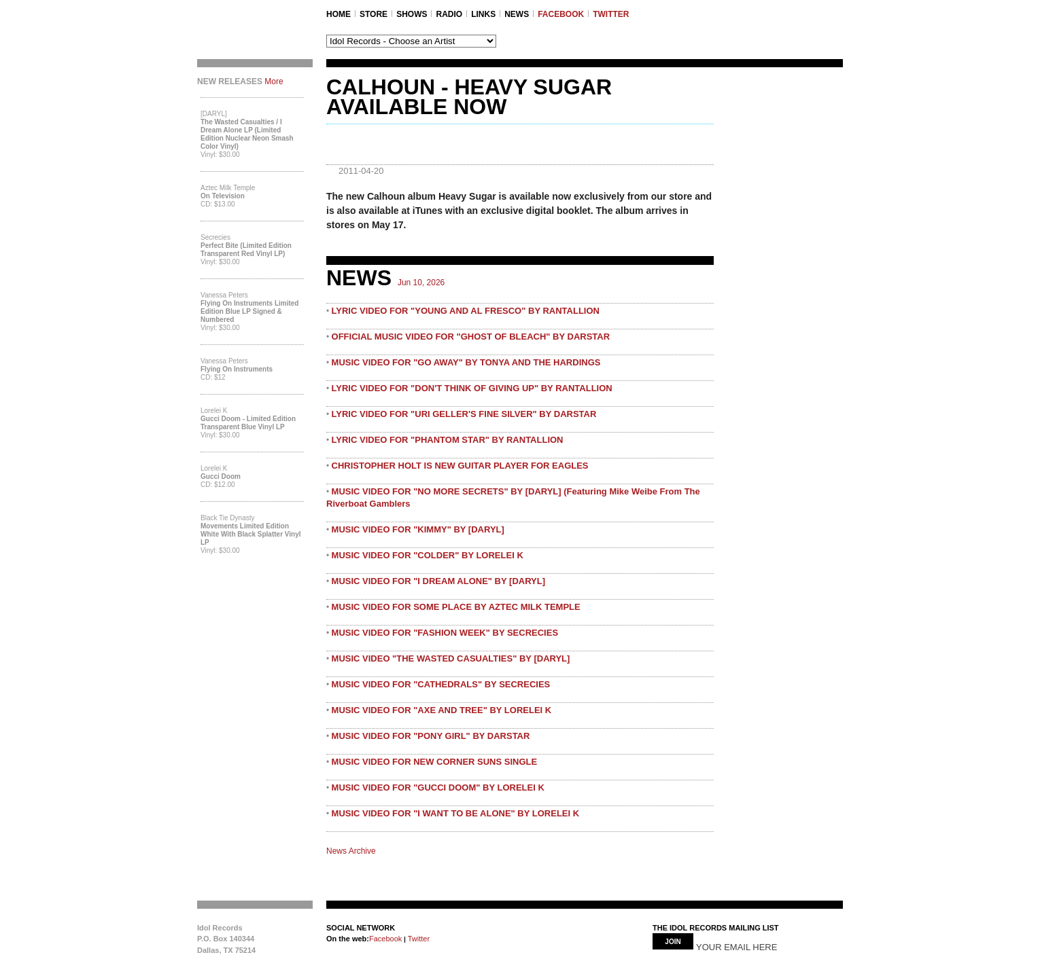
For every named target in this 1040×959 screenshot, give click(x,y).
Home (338, 14)
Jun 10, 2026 (421, 282)
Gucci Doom (221, 476)
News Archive (351, 851)
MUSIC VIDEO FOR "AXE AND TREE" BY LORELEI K (442, 710)
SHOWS (411, 14)
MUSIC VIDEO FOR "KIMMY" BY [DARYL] (418, 529)
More (273, 81)
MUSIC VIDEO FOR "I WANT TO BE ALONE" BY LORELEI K (456, 813)
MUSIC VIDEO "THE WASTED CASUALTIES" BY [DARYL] (451, 658)
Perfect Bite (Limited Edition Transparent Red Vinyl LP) (246, 249)
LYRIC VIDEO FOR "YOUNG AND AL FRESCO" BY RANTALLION (466, 311)
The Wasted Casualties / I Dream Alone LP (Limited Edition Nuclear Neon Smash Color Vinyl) (247, 134)
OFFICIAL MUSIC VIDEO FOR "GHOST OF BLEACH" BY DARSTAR (471, 336)
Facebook (385, 939)
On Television (223, 196)
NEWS (516, 14)
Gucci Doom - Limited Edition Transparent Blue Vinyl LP (248, 423)
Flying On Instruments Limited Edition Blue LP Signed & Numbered (249, 311)
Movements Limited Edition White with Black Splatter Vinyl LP (251, 534)
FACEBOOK (561, 14)
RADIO (449, 14)
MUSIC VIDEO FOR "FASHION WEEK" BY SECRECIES (445, 633)
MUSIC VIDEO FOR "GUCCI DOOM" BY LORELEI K (438, 787)
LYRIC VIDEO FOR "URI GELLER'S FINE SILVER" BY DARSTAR (464, 414)
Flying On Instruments (237, 369)
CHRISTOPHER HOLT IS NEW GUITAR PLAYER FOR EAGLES (460, 465)
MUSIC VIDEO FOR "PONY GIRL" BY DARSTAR (431, 736)
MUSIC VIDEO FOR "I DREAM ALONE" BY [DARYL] (438, 581)
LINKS (483, 14)
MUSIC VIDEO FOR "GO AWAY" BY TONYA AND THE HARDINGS (466, 362)
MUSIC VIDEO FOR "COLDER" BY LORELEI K (427, 555)
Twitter (418, 939)
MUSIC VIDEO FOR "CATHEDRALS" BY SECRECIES (441, 684)
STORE (373, 14)
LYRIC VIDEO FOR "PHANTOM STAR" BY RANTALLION (448, 440)
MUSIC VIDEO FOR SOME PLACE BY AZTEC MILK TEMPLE (456, 607)
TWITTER (611, 14)
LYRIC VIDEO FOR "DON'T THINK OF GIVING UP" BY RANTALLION (472, 388)
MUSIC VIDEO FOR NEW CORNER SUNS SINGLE (435, 762)
